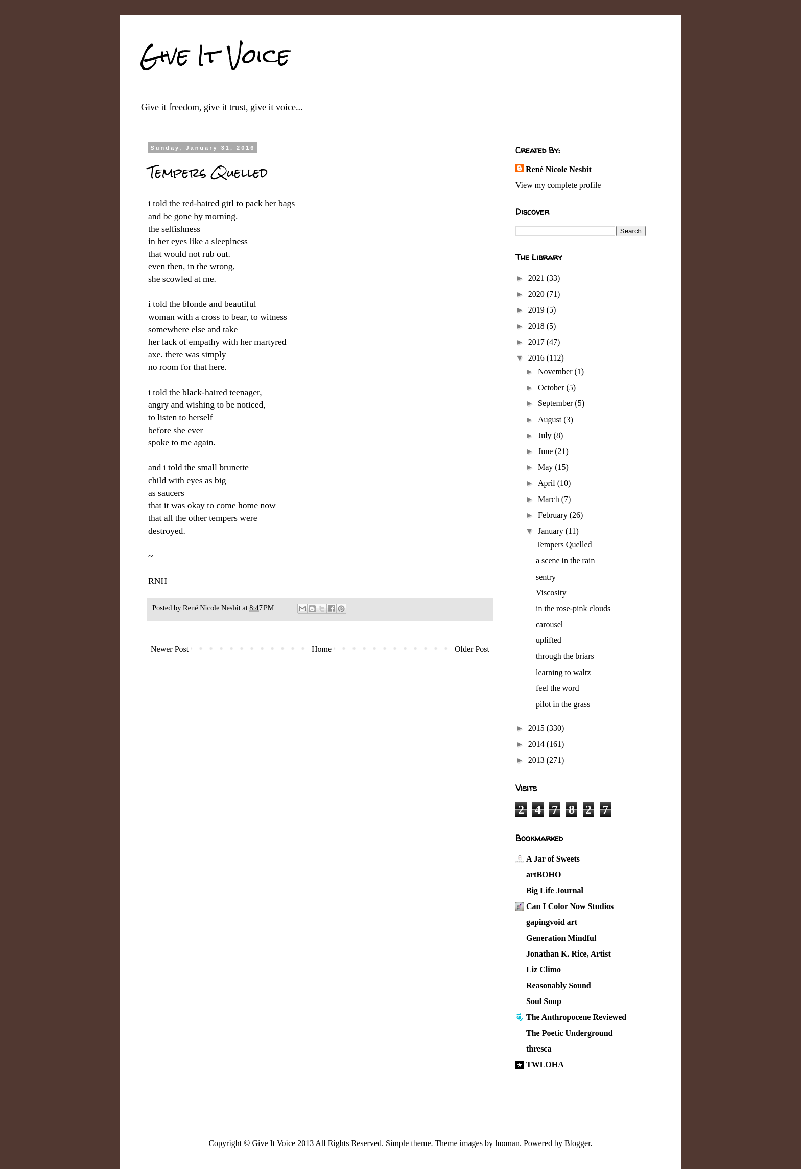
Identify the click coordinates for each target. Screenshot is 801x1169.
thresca (538, 1048)
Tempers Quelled (564, 544)
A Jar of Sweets (553, 858)
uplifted (548, 640)
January (552, 531)
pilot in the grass (563, 704)
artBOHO (543, 874)
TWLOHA (545, 1064)
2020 (537, 294)
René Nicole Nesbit (559, 169)
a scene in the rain (565, 560)
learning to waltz (563, 672)
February (554, 515)
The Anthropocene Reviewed (576, 1017)
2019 (537, 309)
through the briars (565, 656)
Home (322, 649)
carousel (549, 624)
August (550, 419)
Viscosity (551, 592)
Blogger (577, 1143)
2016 (537, 357)
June (546, 451)
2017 (537, 342)
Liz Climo (543, 969)
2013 (537, 760)
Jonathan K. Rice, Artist (568, 953)
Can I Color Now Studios (570, 906)
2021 (537, 278)
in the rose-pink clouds (573, 608)
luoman (507, 1143)
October (552, 387)
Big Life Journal (554, 890)
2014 (537, 743)
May (546, 467)
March (549, 499)
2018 (537, 326)
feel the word (557, 688)
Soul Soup (543, 1001)
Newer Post (170, 649)
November (556, 371)
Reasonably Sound (558, 985)
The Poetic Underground (569, 1033)
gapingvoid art (551, 922)
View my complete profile (558, 185)
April (547, 483)
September (556, 403)
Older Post (472, 649)
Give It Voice (215, 56)
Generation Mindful (561, 938)
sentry (546, 576)
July (546, 435)
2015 (537, 728)
